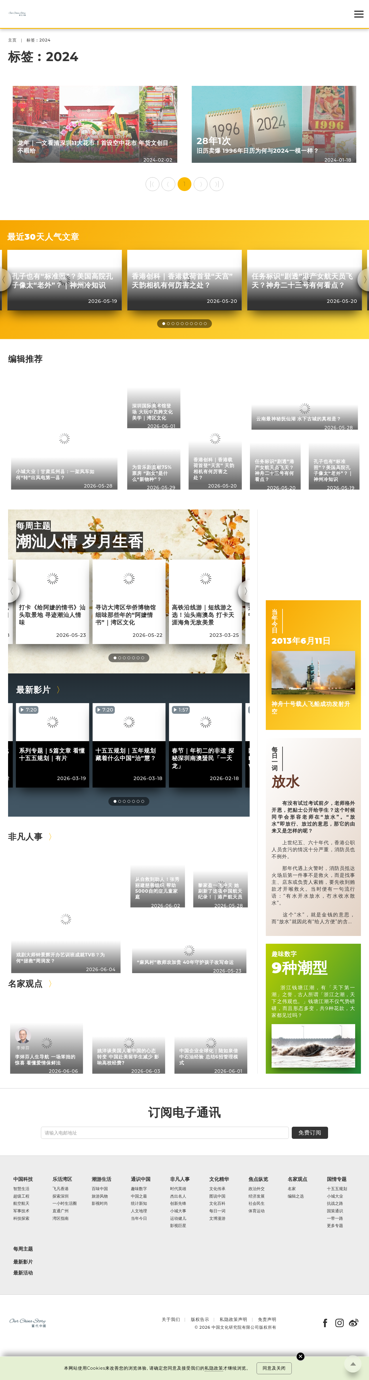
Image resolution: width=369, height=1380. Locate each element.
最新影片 (33, 690)
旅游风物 (100, 1196)
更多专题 (335, 1226)
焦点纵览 (258, 1179)
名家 (292, 1189)
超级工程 (21, 1196)
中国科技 (23, 1179)
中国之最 (139, 1196)
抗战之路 (335, 1203)
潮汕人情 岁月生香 (79, 541)
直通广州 (60, 1211)
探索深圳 (60, 1196)
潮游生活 (101, 1179)
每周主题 (33, 526)
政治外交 (256, 1189)
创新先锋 (178, 1203)
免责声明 (267, 1319)
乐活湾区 (62, 1179)
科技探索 (21, 1218)
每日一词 (275, 759)
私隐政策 (214, 1368)
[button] (163, 323)
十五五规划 (337, 1189)
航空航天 (21, 1203)
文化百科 (217, 1203)
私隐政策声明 (233, 1319)
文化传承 (217, 1189)
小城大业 (335, 1196)
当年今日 (275, 621)
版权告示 (200, 1319)
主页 (12, 40)
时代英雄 (178, 1189)
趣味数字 (284, 954)
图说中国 (217, 1196)
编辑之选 (296, 1196)
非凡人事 (25, 837)
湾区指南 (60, 1218)
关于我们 (171, 1319)
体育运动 (256, 1211)
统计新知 (139, 1203)
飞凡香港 (60, 1189)
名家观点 (25, 984)
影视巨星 (178, 1226)
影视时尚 (100, 1203)
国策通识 (335, 1211)
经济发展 (256, 1196)
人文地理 (139, 1211)
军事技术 (21, 1211)
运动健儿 (178, 1218)
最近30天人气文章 (43, 237)
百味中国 (100, 1189)
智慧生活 (21, 1189)
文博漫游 (217, 1218)
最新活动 (23, 1272)
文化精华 (219, 1179)
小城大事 (178, 1211)
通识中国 (140, 1179)
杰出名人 (178, 1196)
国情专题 (337, 1179)
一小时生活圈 (64, 1203)
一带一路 (335, 1218)
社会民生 (256, 1203)
